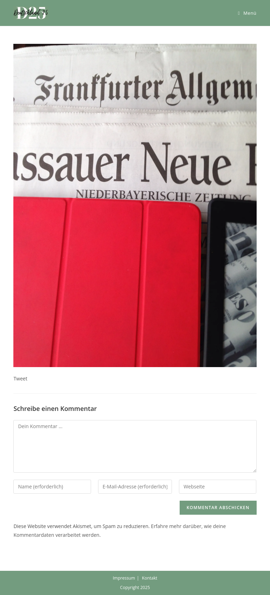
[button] (31, 13)
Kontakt (149, 578)
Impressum (124, 578)
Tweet (20, 378)
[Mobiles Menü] (247, 13)
